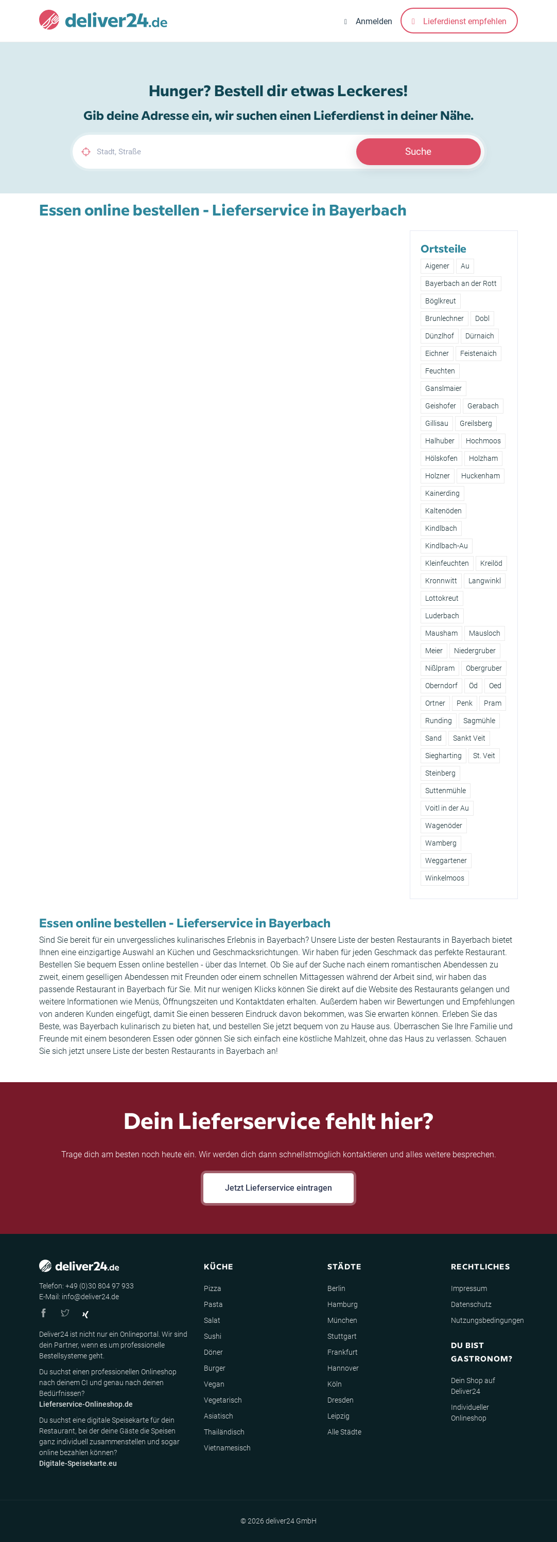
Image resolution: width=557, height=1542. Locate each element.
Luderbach (442, 616)
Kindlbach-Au (446, 546)
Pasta (213, 1304)
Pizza (212, 1288)
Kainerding (442, 493)
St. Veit (484, 755)
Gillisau (436, 423)
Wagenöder (443, 825)
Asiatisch (218, 1416)
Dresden (340, 1400)
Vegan (214, 1384)
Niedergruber (475, 651)
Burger (214, 1368)
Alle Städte (344, 1432)
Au (465, 266)
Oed (495, 686)
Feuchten (440, 371)
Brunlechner (444, 318)
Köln (334, 1384)
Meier (434, 651)
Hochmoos (483, 441)
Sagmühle (479, 720)
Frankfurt (342, 1352)
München (342, 1320)
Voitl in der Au (447, 808)
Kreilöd (491, 563)
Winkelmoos (444, 878)
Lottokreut (442, 598)
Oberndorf (441, 686)
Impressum (469, 1288)
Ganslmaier (443, 388)
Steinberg (440, 773)
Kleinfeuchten (447, 563)
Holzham (483, 458)
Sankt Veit (469, 738)
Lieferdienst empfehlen (459, 21)
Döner (213, 1352)
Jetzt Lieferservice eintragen (278, 1188)
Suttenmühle (445, 790)
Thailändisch (224, 1432)
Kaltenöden (443, 511)
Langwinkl (484, 581)
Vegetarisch (223, 1400)
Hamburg (342, 1304)
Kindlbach (441, 528)
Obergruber (484, 668)
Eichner (437, 353)
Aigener (437, 266)
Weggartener (446, 860)
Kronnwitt (441, 581)
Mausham (441, 633)
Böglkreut (440, 301)
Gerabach (483, 406)
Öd (473, 686)
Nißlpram (440, 668)
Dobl (482, 318)
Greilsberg (476, 423)
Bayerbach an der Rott (461, 283)
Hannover (343, 1368)
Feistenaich (478, 353)
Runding (438, 720)
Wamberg (441, 843)
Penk (465, 703)
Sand (433, 738)
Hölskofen (441, 458)
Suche (418, 151)
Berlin (336, 1288)
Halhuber (440, 441)
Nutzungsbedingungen (487, 1320)
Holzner (437, 476)
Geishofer (440, 406)
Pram (492, 703)
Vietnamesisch (227, 1448)
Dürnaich (479, 336)
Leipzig (338, 1416)
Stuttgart (342, 1336)
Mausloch (484, 633)
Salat (212, 1320)
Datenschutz (471, 1304)
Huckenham (480, 476)
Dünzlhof (439, 336)
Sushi (212, 1336)
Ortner (435, 703)
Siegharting (443, 755)
